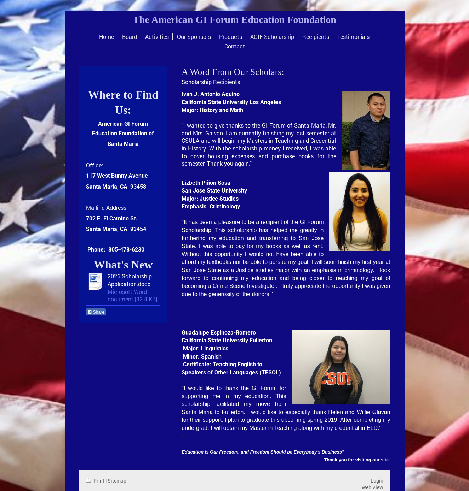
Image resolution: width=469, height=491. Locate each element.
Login (377, 480)
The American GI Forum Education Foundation (234, 19)
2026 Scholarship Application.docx (130, 280)
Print (95, 480)
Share (95, 312)
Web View (372, 487)
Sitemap (117, 480)
